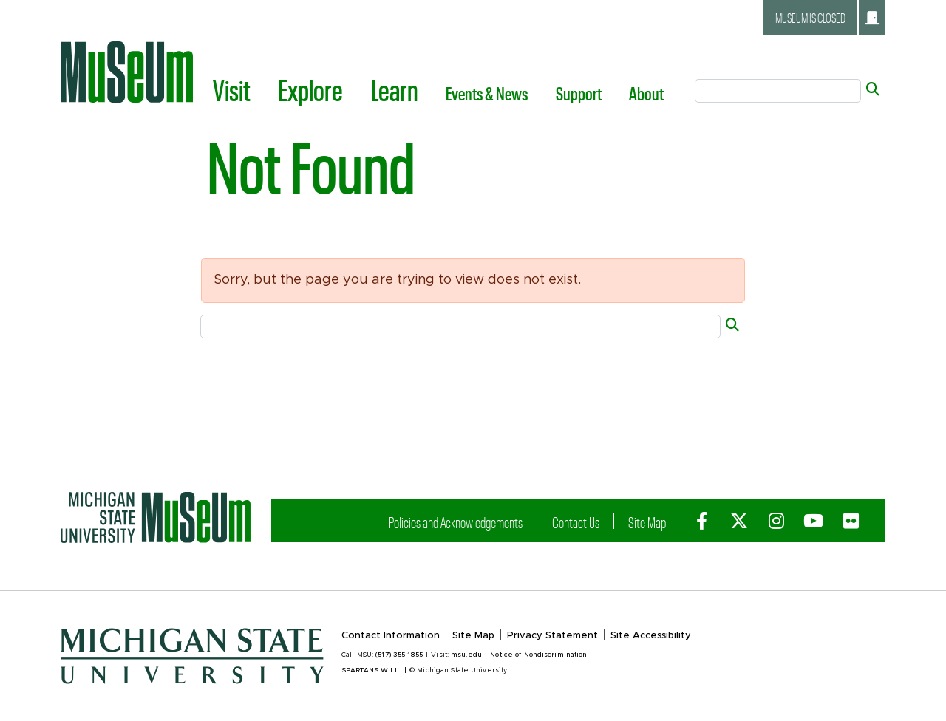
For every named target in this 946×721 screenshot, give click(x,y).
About (646, 93)
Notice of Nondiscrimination (538, 655)
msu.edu (466, 655)
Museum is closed (827, 17)
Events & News (487, 93)
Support (579, 93)
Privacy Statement (552, 635)
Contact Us (588, 521)
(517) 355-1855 (399, 655)
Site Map (654, 521)
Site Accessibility (650, 635)
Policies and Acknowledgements (478, 521)
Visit (232, 89)
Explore (310, 89)
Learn (394, 89)
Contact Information (390, 635)
